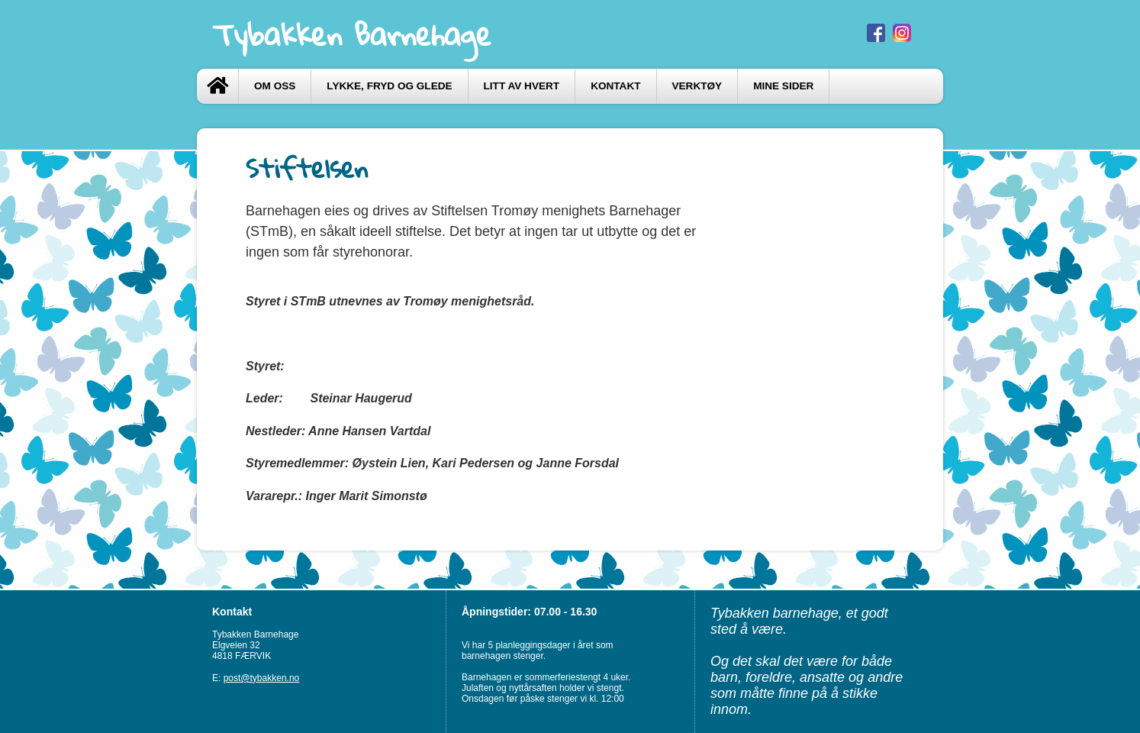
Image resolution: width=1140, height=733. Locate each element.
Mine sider (783, 86)
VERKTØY (697, 86)
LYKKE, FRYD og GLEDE (389, 86)
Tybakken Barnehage (351, 34)
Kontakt (615, 86)
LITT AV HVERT (522, 86)
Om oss (274, 86)
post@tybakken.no (262, 678)
